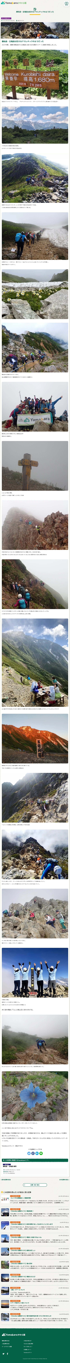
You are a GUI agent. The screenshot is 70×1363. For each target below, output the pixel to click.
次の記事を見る (63, 1179)
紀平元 (6, 1171)
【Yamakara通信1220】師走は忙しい (22, 1250)
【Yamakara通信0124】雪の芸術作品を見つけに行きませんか (30, 1316)
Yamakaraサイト (28, 1352)
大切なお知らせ (27, 1341)
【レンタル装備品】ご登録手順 (20, 1198)
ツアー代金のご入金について (19, 1303)
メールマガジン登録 (7, 1346)
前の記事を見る (6, 1179)
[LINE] (41, 1153)
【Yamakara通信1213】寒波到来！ (22, 1211)
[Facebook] (33, 1153)
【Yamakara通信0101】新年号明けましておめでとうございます (31, 1224)
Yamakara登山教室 (28, 1343)
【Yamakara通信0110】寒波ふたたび (22, 1277)
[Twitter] (29, 1153)
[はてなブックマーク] (37, 1153)
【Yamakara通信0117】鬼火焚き (21, 1264)
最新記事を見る (5, 1341)
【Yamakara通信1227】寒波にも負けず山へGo (26, 1237)
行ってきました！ (28, 1346)
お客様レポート (27, 1349)
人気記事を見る (5, 1343)
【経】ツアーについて (17, 1290)
